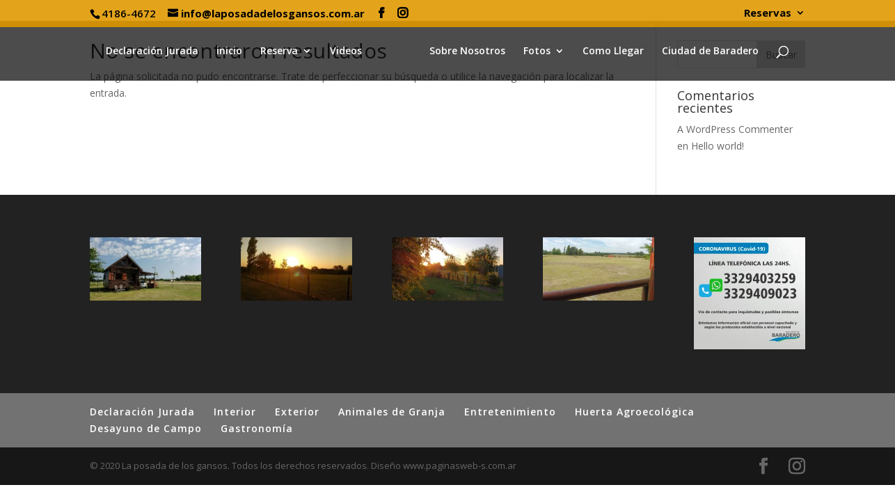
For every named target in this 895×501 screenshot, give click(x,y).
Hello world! (717, 145)
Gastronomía (257, 428)
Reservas (767, 13)
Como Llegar (609, 51)
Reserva (283, 51)
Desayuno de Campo (146, 428)
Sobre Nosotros (463, 51)
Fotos (532, 51)
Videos (350, 51)
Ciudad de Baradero (706, 51)
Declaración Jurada (156, 51)
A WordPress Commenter (735, 129)
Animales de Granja (391, 411)
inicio (233, 51)
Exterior (297, 411)
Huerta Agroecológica (635, 411)
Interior (235, 411)
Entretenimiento (510, 411)
